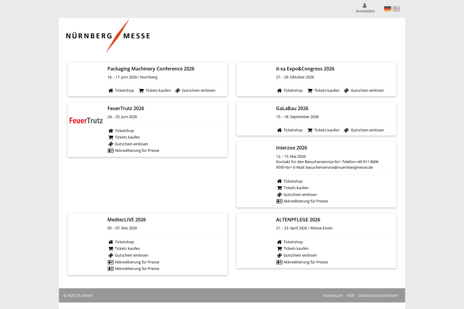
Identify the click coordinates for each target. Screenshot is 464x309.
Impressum (333, 295)
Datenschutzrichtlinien (378, 295)
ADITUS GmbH (80, 295)
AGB (350, 295)
